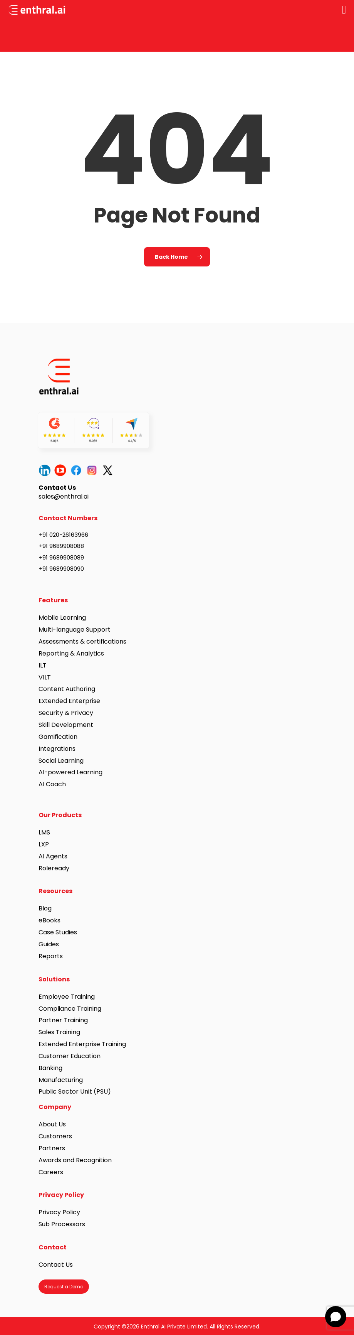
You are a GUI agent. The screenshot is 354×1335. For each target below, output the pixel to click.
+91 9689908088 (61, 546)
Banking (50, 1068)
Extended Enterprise (69, 700)
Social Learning (61, 760)
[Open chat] (335, 1316)
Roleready (54, 868)
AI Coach (52, 784)
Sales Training (59, 1032)
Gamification (58, 736)
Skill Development (66, 724)
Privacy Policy (59, 1212)
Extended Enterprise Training (82, 1044)
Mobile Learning (62, 617)
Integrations (57, 748)
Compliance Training (70, 1008)
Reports (51, 956)
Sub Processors (62, 1224)
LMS (44, 832)
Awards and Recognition (76, 1160)
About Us (52, 1124)
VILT (45, 677)
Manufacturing (61, 1079)
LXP (44, 844)
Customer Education (70, 1056)
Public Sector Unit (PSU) (75, 1091)
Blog (45, 908)
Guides (49, 944)
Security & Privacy (66, 712)
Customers (55, 1136)
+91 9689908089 (61, 557)
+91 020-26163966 (63, 535)
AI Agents (53, 856)
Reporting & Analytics (71, 653)
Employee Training (67, 996)
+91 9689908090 (61, 569)
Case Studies (58, 932)
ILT (43, 665)
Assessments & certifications (82, 641)
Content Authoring (67, 688)
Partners (52, 1148)
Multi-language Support (75, 629)
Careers (51, 1172)
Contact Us (56, 1264)
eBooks (49, 920)
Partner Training (63, 1020)
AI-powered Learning (70, 772)
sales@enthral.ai (64, 496)
